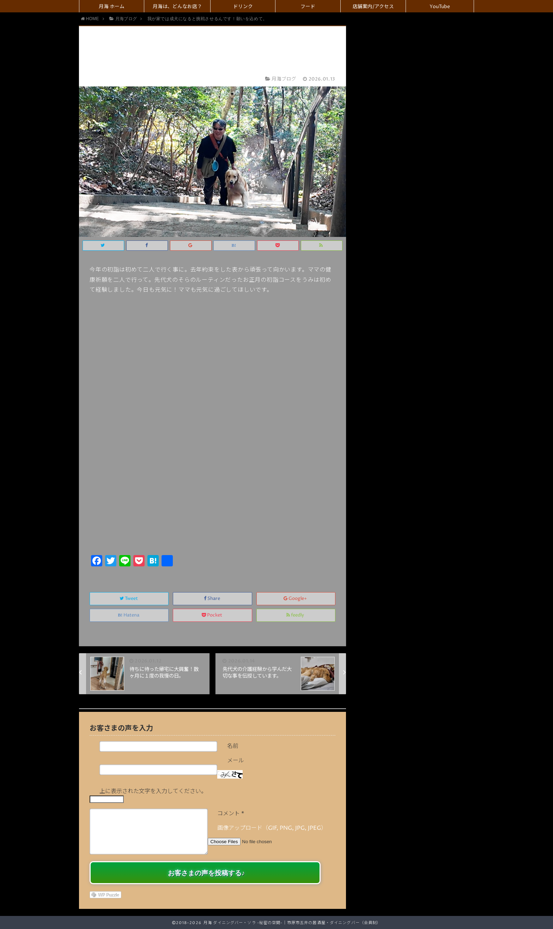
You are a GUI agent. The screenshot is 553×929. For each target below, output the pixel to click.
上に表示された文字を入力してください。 (153, 791)
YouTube (440, 7)
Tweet (129, 599)
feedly (295, 615)
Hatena (129, 615)
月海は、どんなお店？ (177, 7)
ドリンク (243, 7)
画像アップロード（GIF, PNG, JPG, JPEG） (272, 828)
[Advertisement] (212, 500)
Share (212, 599)
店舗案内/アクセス (373, 7)
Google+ (296, 599)
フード (307, 7)
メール (235, 760)
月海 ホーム (111, 7)
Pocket (212, 615)
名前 (232, 746)
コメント (230, 813)
